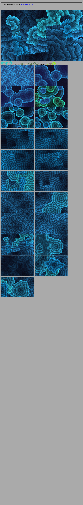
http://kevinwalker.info (27, 4)
